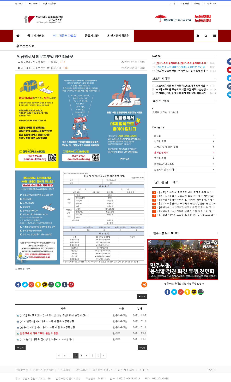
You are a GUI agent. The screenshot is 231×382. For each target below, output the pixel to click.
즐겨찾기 (19, 3)
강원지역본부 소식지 (165, 169)
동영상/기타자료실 (164, 164)
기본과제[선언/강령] (44, 369)
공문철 (157, 135)
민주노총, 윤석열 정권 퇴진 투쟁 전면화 (184, 283)
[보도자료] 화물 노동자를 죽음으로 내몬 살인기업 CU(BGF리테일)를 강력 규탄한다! (184, 196)
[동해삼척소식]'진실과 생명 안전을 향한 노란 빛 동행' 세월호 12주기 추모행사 (184, 207)
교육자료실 (160, 158)
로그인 (172, 3)
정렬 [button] (142, 347)
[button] (142, 296)
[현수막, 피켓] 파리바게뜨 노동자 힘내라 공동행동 (46, 327)
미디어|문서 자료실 (64, 35)
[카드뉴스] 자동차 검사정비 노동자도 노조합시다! (45, 339)
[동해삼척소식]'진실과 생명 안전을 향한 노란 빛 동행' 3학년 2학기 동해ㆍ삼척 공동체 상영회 (184, 211)
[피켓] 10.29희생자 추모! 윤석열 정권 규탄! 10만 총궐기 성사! (52, 315)
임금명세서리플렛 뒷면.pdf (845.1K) (81, 68)
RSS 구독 (33, 3)
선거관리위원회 (118, 35)
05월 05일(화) (49, 3)
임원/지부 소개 (126, 369)
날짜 (139, 308)
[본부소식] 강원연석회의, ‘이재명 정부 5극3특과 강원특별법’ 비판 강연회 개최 (184, 200)
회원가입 (185, 3)
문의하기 (144, 369)
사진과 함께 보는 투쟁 (166, 147)
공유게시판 (92, 35)
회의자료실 (160, 141)
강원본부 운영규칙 (103, 369)
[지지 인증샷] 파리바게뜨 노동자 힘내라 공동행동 (45, 321)
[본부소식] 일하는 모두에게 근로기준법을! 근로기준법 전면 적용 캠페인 (184, 203)
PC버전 (212, 369)
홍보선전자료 (25, 46)
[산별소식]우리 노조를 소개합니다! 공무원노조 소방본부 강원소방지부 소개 (184, 215)
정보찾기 (198, 3)
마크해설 (66, 369)
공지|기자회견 (35, 35)
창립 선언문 (21, 369)
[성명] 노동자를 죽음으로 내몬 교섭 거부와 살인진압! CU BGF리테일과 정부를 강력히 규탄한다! (184, 192)
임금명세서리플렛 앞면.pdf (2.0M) (81, 62)
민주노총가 (82, 369)
